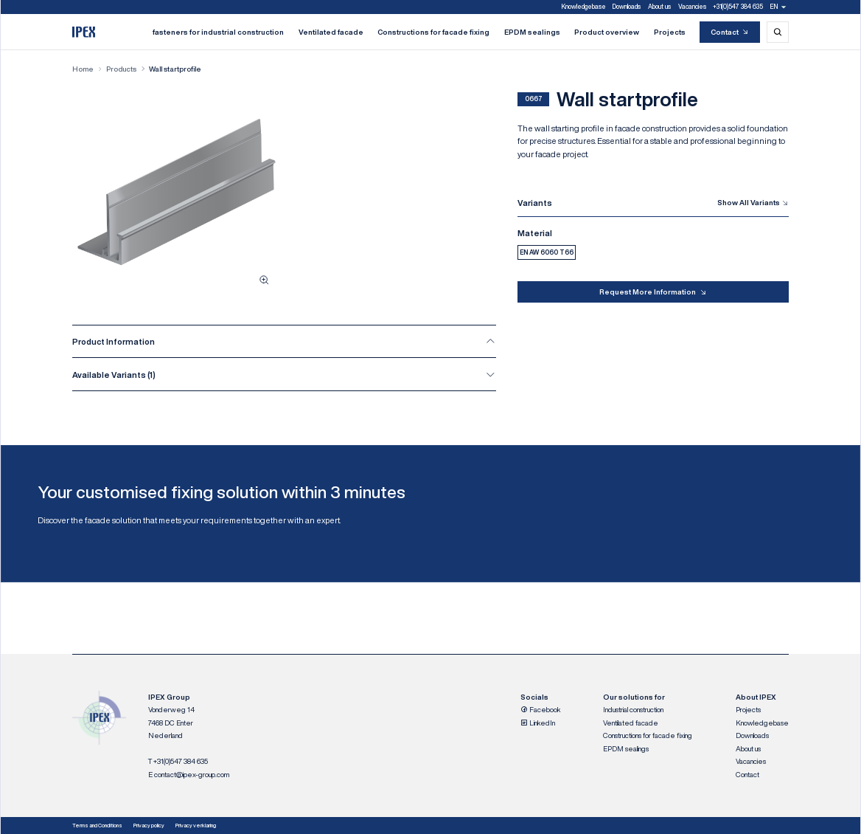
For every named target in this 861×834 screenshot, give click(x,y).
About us (659, 7)
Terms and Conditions (97, 825)
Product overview (606, 31)
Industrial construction (633, 709)
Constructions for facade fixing (433, 31)
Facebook (540, 709)
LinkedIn (537, 722)
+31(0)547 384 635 (738, 7)
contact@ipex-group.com (191, 774)
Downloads (627, 7)
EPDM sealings (532, 31)
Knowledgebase (584, 7)
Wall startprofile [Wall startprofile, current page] (175, 68)
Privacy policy (148, 825)
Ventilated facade (331, 31)
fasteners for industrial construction (218, 31)
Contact (730, 32)
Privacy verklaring (195, 825)
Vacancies (692, 7)
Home (83, 68)
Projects (670, 31)
